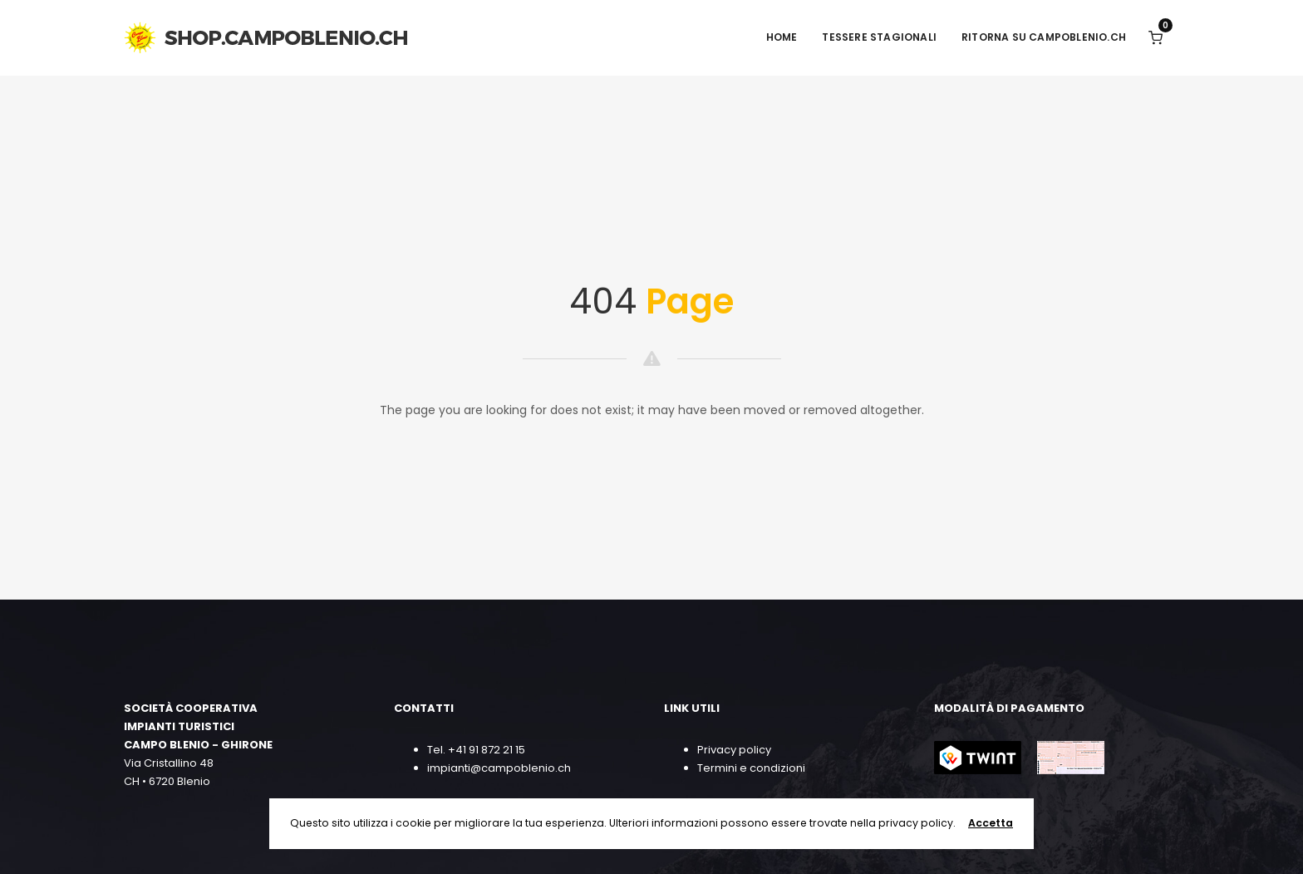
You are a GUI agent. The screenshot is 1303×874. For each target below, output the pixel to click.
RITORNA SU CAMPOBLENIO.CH (1043, 37)
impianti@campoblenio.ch (499, 768)
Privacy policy (734, 750)
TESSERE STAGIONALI (879, 37)
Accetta (990, 823)
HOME (782, 37)
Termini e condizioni (751, 768)
